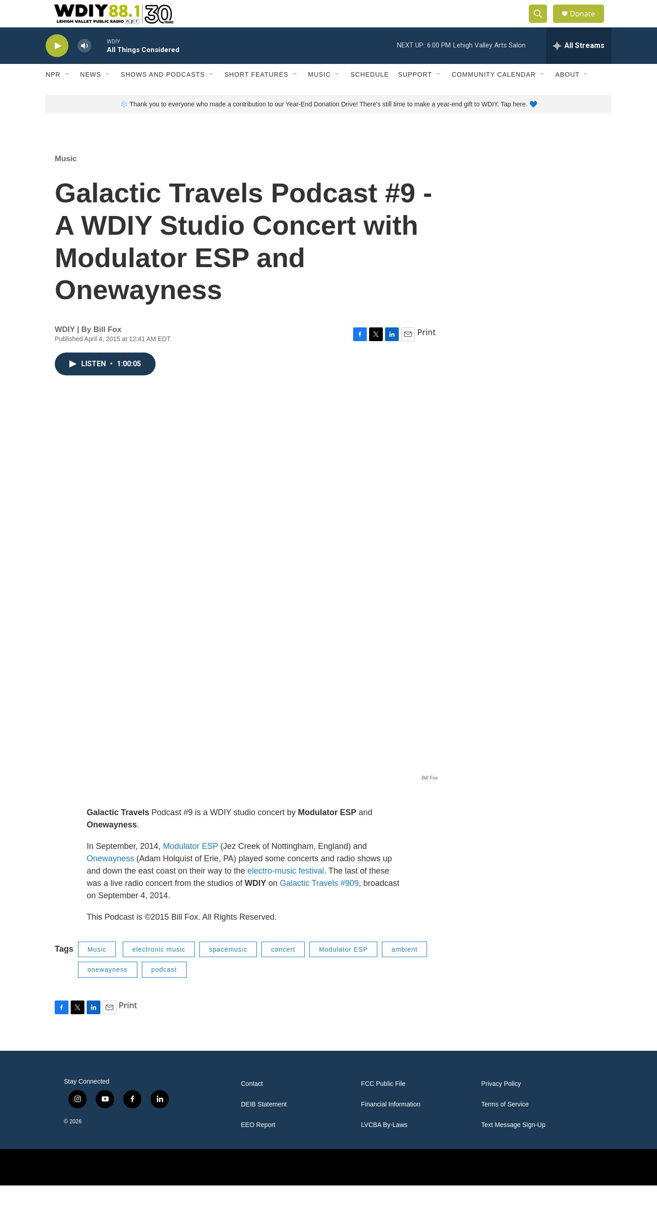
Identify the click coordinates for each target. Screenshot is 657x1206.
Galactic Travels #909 (319, 903)
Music (319, 95)
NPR (53, 95)
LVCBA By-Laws (384, 1145)
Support (415, 95)
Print (426, 352)
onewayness (108, 990)
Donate (588, 24)
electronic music (158, 970)
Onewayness (110, 879)
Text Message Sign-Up (513, 1145)
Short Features (256, 95)
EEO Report (258, 1145)
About (567, 95)
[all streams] (578, 66)
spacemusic (228, 970)
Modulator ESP (190, 866)
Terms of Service (505, 1125)
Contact (252, 1104)
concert (283, 970)
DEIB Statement (264, 1125)
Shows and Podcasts (163, 95)
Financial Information (390, 1125)
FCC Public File (383, 1104)
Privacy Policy (501, 1104)
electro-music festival (285, 891)
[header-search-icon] (542, 24)
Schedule (369, 95)
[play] (57, 66)
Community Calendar (494, 95)
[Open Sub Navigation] (67, 95)
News (90, 95)
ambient (404, 970)
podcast (164, 990)
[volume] (84, 66)
